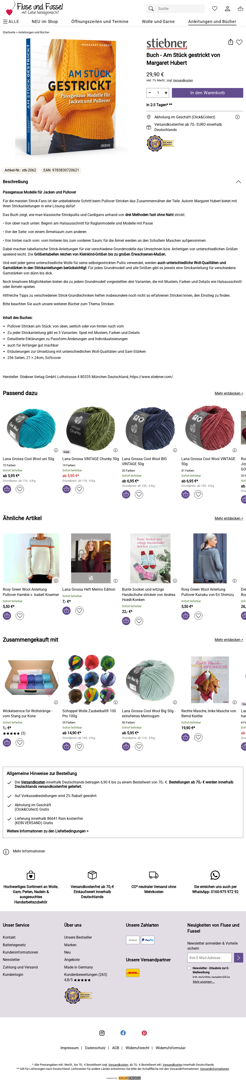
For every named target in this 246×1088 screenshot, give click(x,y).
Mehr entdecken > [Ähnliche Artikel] (229, 518)
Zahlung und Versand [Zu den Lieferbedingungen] (20, 967)
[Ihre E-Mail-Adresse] (209, 958)
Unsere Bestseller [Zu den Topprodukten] (78, 937)
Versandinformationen (214, 1069)
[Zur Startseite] (37, 9)
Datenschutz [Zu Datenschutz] (95, 1048)
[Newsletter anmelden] (238, 958)
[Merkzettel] (214, 8)
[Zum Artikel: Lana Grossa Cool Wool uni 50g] (28, 458)
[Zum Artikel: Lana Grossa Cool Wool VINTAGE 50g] (210, 461)
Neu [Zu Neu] (67, 952)
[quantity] (157, 93)
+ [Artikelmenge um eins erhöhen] (166, 93)
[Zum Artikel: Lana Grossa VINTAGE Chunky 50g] (90, 458)
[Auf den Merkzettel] (239, 42)
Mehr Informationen (24, 851)
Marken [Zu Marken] (70, 945)
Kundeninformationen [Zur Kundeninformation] (20, 952)
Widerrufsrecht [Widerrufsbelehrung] (137, 1048)
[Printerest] (144, 1033)
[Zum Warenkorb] (240, 8)
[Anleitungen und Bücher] (212, 22)
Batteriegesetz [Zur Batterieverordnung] (14, 945)
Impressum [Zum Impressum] (70, 1048)
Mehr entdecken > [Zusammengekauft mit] (229, 640)
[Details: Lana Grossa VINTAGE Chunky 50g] (67, 452)
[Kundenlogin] (227, 8)
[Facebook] (123, 1033)
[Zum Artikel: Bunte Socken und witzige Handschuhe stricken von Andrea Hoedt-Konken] (150, 559)
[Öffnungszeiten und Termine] (100, 22)
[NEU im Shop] (45, 22)
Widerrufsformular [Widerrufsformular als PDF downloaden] (170, 1048)
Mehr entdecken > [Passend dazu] (229, 393)
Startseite (9, 32)
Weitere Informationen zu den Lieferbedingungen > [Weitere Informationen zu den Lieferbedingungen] (47, 831)
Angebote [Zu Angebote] (72, 959)
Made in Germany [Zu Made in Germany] (78, 967)
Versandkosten (183, 80)
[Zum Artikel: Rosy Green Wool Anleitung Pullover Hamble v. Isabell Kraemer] (31, 592)
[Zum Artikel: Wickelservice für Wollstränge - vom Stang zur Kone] (31, 680)
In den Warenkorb (207, 92)
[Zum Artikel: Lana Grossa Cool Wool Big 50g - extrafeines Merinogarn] (150, 714)
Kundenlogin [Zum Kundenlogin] (13, 974)
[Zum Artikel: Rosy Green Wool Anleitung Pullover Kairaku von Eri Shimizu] (210, 592)
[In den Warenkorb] (7, 489)
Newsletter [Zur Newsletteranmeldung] (11, 959)
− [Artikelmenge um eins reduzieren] (149, 93)
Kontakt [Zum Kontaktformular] (9, 937)
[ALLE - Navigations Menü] (11, 21)
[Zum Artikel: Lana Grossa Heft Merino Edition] (88, 589)
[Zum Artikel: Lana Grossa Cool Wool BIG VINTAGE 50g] (150, 461)
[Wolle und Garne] (158, 22)
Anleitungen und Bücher (33, 32)
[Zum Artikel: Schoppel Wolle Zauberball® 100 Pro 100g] (91, 714)
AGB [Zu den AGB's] (115, 1048)
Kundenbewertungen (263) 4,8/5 (85, 977)
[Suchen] (152, 8)
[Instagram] (102, 1033)
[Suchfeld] (175, 8)
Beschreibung (15, 181)
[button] (230, 42)
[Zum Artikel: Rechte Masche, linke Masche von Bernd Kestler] (210, 680)
